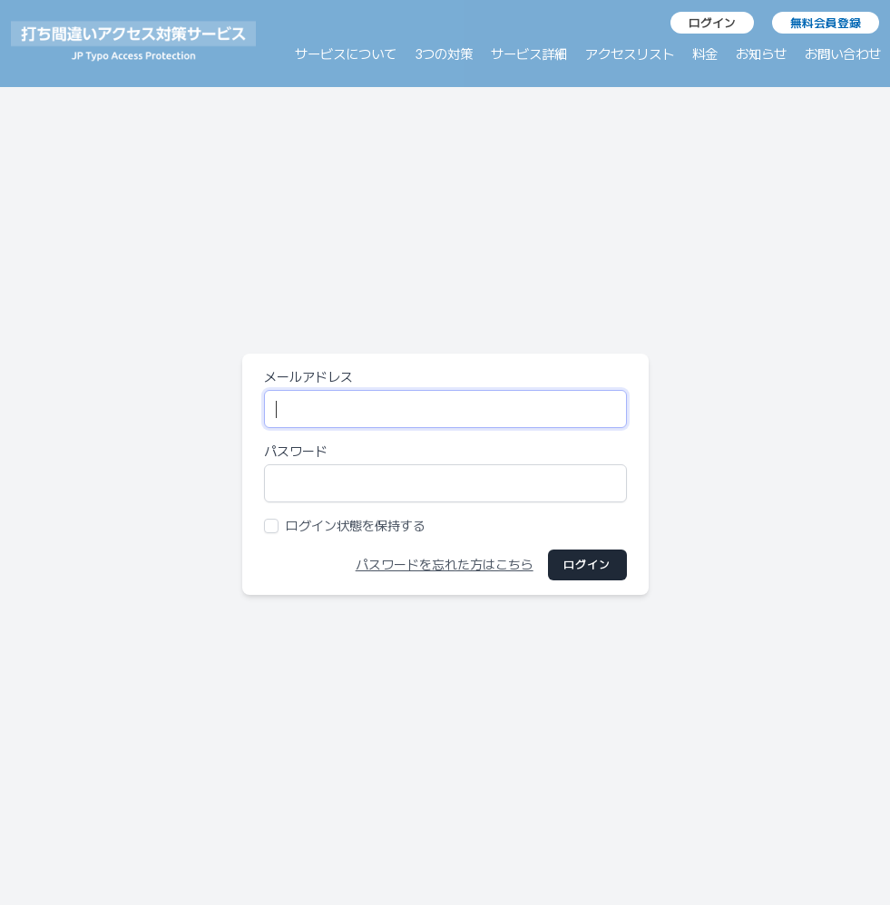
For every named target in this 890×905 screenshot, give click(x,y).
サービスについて (345, 54)
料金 (705, 54)
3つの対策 (444, 54)
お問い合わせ (843, 54)
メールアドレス (308, 376)
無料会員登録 (825, 22)
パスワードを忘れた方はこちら (444, 564)
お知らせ (761, 54)
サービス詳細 (529, 54)
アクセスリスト (629, 54)
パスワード (296, 451)
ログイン (712, 22)
